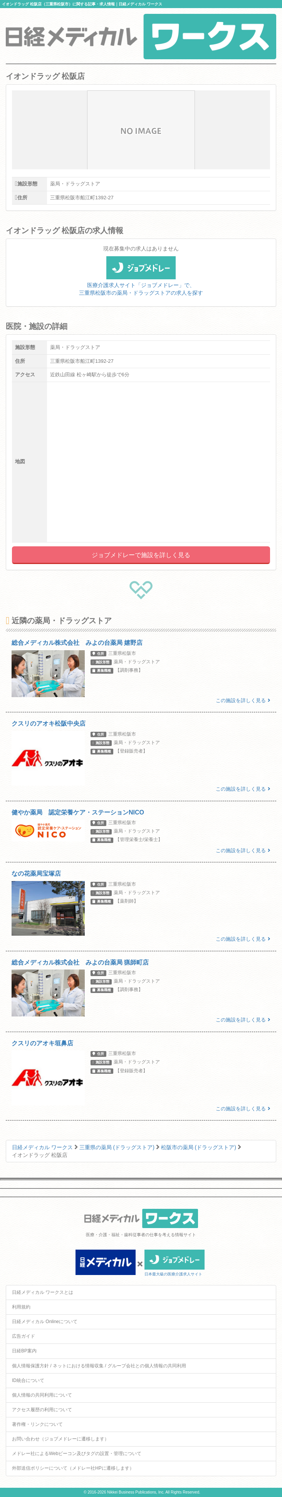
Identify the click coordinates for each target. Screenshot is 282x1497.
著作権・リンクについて (37, 1424)
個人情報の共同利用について (42, 1395)
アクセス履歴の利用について (42, 1409)
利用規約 (21, 1307)
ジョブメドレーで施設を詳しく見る (141, 555)
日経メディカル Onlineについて (44, 1321)
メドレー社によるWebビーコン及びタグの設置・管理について (76, 1453)
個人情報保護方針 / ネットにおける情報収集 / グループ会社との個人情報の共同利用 (99, 1365)
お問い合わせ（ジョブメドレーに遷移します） (60, 1439)
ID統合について (28, 1380)
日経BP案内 (24, 1350)
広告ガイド (23, 1336)
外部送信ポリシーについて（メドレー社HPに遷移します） (73, 1468)
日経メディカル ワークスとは (42, 1292)
